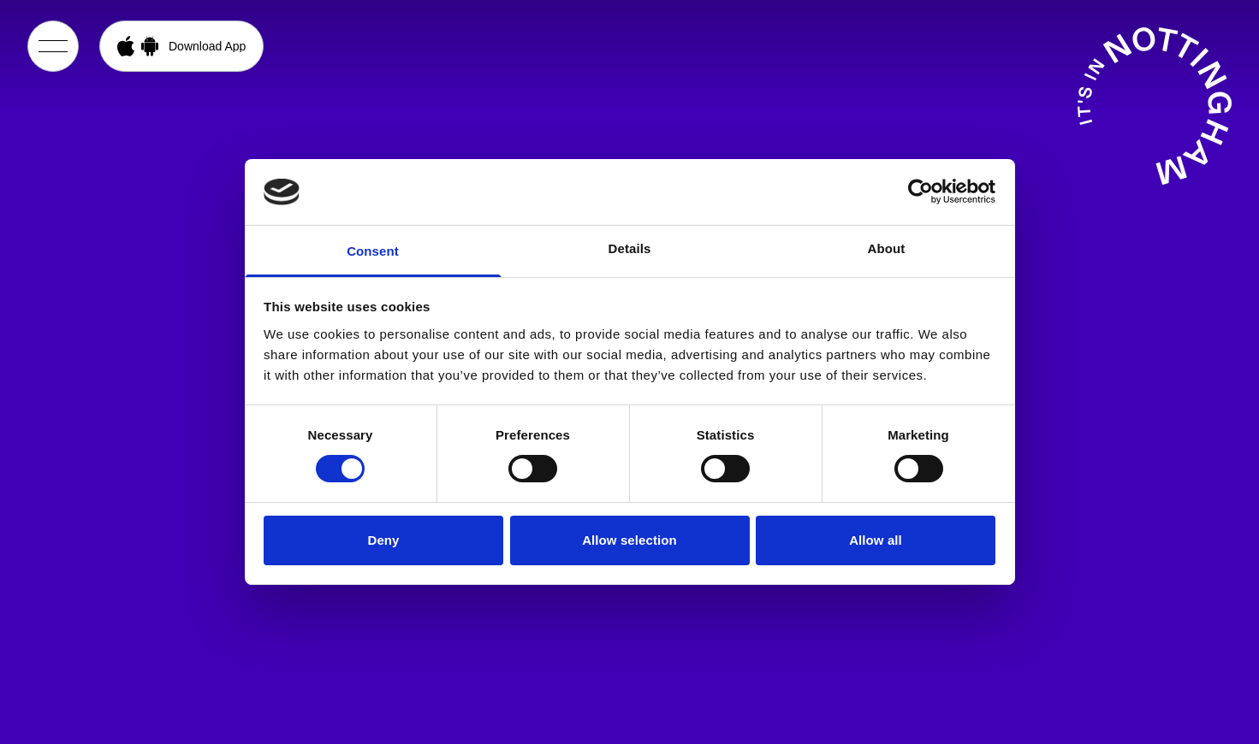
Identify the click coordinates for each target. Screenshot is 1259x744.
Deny (383, 540)
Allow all (875, 540)
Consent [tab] (373, 251)
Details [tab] (630, 248)
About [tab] (887, 248)
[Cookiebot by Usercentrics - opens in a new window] (920, 191)
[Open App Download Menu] (181, 46)
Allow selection (629, 540)
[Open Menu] (53, 46)
